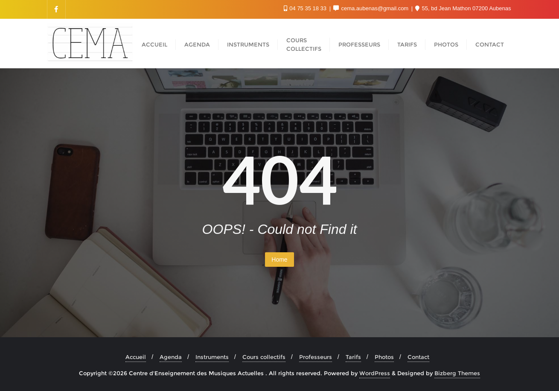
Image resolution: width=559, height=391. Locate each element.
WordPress (374, 373)
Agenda (171, 356)
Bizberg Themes (457, 373)
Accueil (135, 356)
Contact (418, 356)
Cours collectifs (263, 356)
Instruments (212, 356)
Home (279, 259)
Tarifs (353, 356)
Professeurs (315, 356)
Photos (384, 356)
